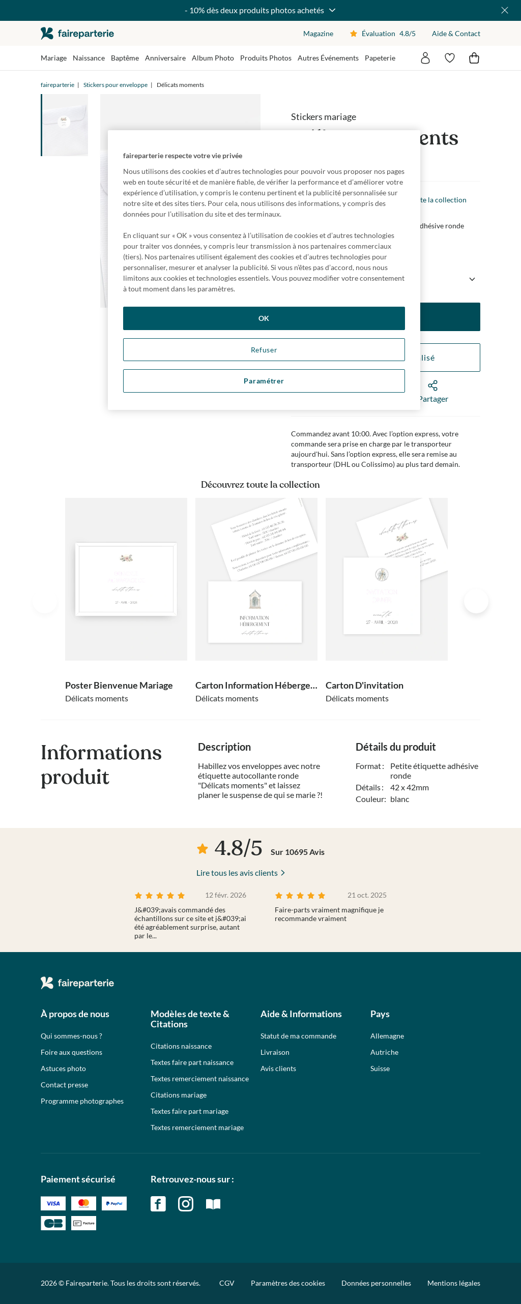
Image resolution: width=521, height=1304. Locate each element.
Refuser (264, 349)
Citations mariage (179, 1095)
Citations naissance (181, 1046)
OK (264, 318)
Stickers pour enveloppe (115, 84)
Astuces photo (63, 1068)
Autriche (384, 1052)
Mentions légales (453, 1283)
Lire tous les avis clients (237, 872)
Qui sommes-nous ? (71, 1036)
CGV (227, 1283)
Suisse (380, 1068)
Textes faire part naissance (192, 1062)
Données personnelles (376, 1283)
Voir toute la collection (430, 199)
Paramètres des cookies (288, 1283)
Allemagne (387, 1036)
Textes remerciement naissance (200, 1079)
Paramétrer (264, 380)
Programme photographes (82, 1101)
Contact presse (64, 1085)
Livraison (275, 1052)
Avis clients (278, 1068)
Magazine (318, 33)
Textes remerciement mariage (197, 1127)
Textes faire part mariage (189, 1111)
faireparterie (77, 33)
